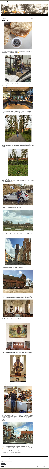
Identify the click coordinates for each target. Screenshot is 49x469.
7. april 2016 (32, 18)
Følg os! (3, 464)
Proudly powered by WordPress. (42, 466)
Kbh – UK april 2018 (27, 14)
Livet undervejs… (7, 2)
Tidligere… (43, 14)
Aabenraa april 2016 (11, 452)
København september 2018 (6, 14)
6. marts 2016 (4, 18)
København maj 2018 (20, 14)
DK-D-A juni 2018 (13, 14)
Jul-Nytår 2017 (39, 14)
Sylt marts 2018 (33, 14)
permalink (19, 452)
